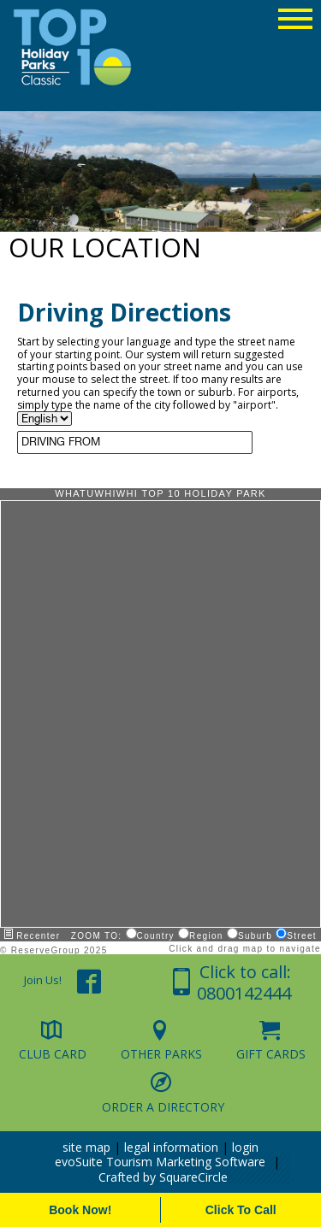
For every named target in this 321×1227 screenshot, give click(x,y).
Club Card (52, 1053)
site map (86, 1147)
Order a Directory (163, 1106)
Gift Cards (271, 1053)
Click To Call (240, 1210)
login (245, 1147)
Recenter (32, 936)
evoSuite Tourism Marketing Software (160, 1161)
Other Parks (161, 1053)
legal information (171, 1147)
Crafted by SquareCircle (163, 1177)
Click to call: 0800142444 (244, 982)
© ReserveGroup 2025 (54, 950)
